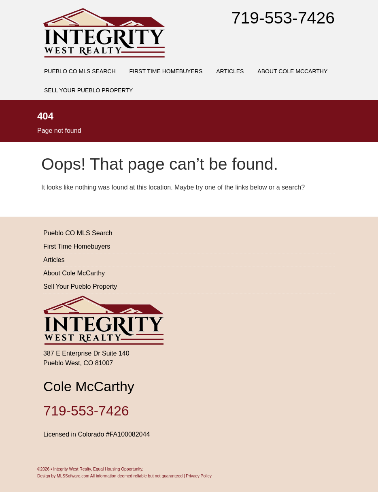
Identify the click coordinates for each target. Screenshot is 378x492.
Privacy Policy (198, 476)
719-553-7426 (283, 18)
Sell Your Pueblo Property (88, 90)
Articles (230, 71)
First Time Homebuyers (166, 71)
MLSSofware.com (73, 476)
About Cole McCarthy (292, 71)
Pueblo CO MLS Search (80, 71)
